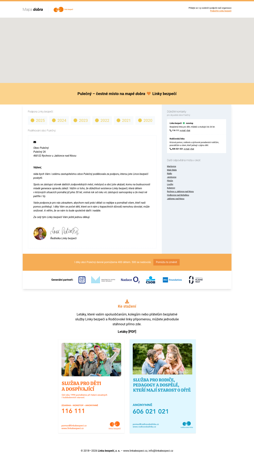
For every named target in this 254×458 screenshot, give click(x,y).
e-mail (182, 130)
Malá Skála (172, 170)
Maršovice (171, 166)
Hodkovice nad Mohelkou (178, 195)
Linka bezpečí (176, 123)
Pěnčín (170, 181)
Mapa (33, 9)
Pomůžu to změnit (166, 262)
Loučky (170, 184)
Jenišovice (171, 177)
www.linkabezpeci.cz (135, 450)
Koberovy (171, 188)
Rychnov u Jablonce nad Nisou (180, 191)
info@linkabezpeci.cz (161, 450)
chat (188, 130)
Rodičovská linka (177, 139)
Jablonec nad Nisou (175, 199)
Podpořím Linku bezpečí (220, 11)
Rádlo (169, 173)
